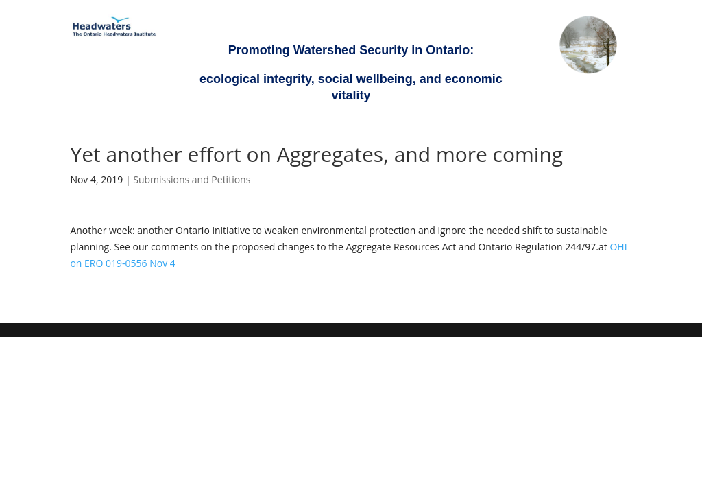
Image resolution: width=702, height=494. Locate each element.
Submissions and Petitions (191, 179)
